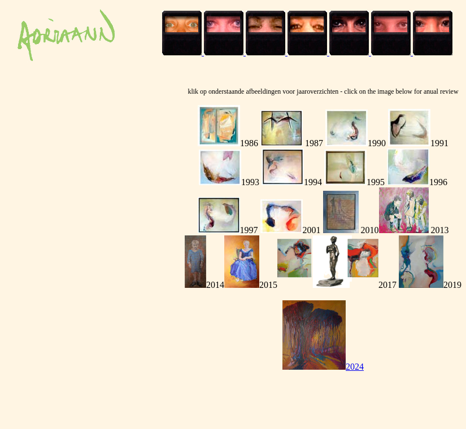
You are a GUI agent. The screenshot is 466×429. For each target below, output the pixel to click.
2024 (323, 366)
